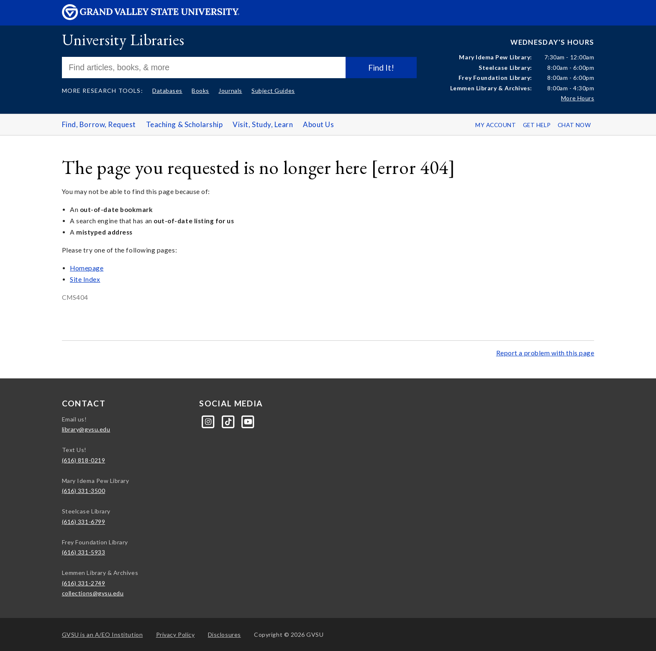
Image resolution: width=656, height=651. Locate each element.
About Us (318, 124)
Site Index (85, 279)
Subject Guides (273, 90)
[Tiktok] (229, 420)
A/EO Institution (102, 634)
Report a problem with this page (545, 353)
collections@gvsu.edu (93, 593)
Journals (230, 90)
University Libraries (123, 39)
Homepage (86, 268)
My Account (495, 124)
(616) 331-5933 (83, 552)
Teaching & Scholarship (184, 124)
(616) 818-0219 (83, 460)
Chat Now (574, 124)
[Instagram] (209, 420)
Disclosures (224, 634)
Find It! (381, 67)
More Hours (577, 98)
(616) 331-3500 (83, 490)
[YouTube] (248, 420)
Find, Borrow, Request (99, 124)
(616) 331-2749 (83, 583)
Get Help (537, 124)
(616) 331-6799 (83, 521)
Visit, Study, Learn (263, 124)
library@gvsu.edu (86, 429)
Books (200, 90)
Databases (167, 90)
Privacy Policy (175, 634)
